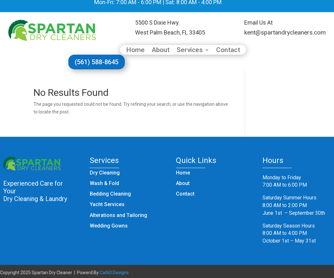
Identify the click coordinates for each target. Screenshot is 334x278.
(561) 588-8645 (96, 62)
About (161, 51)
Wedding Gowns (109, 226)
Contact (228, 51)
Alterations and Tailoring (118, 215)
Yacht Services (107, 204)
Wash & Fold (104, 183)
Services (190, 51)
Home (135, 51)
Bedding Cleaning (110, 194)
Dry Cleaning (105, 173)
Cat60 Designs (114, 272)
